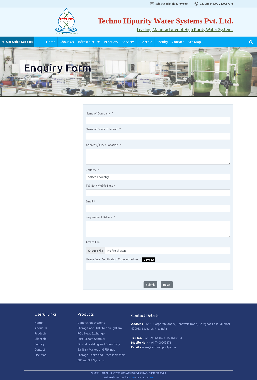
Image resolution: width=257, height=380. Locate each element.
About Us (66, 42)
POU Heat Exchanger (38, 142)
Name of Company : (99, 113)
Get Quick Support (17, 41)
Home (50, 42)
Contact (178, 42)
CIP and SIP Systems (37, 191)
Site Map (194, 42)
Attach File (93, 242)
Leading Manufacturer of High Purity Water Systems (185, 29)
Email (90, 201)
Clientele (145, 42)
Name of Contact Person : (103, 129)
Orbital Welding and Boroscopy (44, 162)
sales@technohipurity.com (172, 3)
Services (128, 42)
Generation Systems (37, 123)
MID (131, 377)
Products (111, 42)
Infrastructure (89, 42)
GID (152, 377)
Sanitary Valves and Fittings (42, 172)
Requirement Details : (100, 217)
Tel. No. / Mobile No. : (100, 185)
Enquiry (162, 42)
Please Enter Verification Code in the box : (114, 259)
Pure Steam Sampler (37, 152)
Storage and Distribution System (45, 132)
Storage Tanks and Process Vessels (46, 182)
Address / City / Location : (104, 145)
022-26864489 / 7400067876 (216, 3)
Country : (93, 170)
